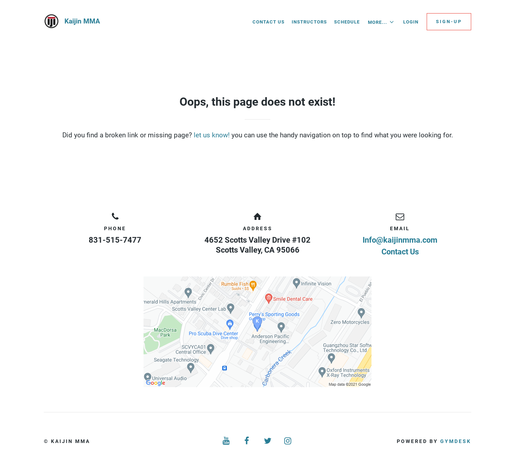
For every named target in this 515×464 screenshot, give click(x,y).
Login (410, 22)
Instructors (309, 22)
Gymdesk (455, 441)
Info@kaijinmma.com (400, 240)
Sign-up (449, 21)
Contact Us (269, 22)
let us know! (212, 135)
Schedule (347, 22)
